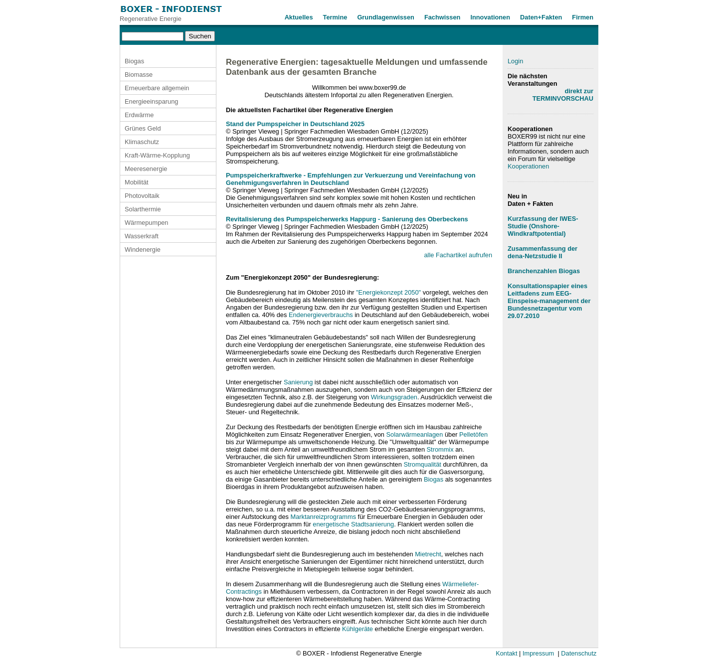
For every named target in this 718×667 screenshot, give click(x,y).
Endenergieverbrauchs (321, 315)
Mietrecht (428, 554)
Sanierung (298, 382)
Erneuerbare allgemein (157, 88)
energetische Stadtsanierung (353, 524)
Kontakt (506, 653)
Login (515, 61)
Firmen (582, 17)
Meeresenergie (146, 168)
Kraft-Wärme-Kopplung (157, 155)
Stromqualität (422, 464)
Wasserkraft (142, 236)
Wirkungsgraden (394, 397)
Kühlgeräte (357, 629)
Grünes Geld (143, 128)
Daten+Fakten (541, 17)
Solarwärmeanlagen (414, 434)
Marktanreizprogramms (323, 516)
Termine (335, 17)
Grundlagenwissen (385, 17)
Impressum (538, 653)
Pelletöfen (473, 434)
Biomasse (139, 74)
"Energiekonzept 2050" (388, 292)
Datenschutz (578, 653)
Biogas (134, 61)
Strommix (440, 449)
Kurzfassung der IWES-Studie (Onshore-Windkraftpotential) (543, 226)
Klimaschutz (142, 142)
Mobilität (137, 182)
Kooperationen (528, 166)
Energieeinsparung (151, 101)
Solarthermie (143, 209)
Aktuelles (299, 17)
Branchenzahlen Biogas (544, 271)
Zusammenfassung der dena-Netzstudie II (542, 252)
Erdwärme (139, 115)
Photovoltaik (142, 195)
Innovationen (490, 17)
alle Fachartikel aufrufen (458, 255)
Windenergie (143, 249)
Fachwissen (442, 17)
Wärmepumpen (146, 222)
